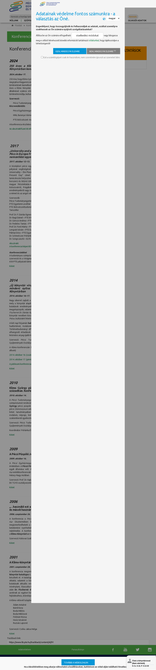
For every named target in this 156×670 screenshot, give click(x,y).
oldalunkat (88, 39)
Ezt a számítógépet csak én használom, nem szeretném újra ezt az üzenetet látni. (80, 56)
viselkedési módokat (83, 35)
